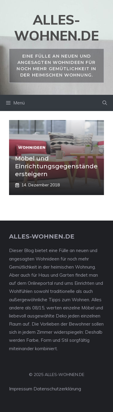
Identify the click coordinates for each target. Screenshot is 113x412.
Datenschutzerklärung (57, 389)
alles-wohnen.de (56, 27)
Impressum (20, 389)
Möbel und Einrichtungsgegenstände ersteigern (56, 166)
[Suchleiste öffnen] (104, 103)
